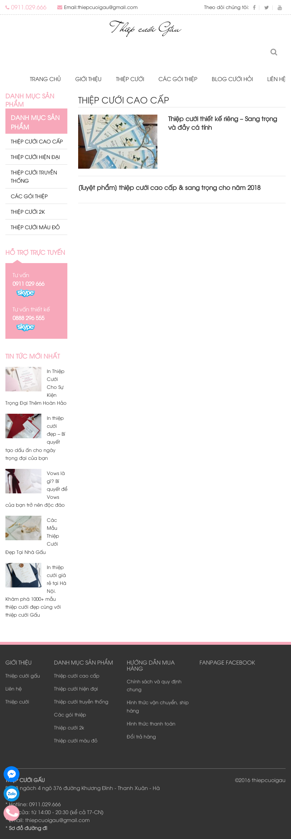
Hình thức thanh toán (151, 723)
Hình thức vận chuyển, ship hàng (158, 706)
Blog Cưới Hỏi (232, 78)
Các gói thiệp (177, 78)
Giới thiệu (88, 78)
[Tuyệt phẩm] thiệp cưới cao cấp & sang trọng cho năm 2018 (169, 187)
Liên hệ (276, 78)
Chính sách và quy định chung (154, 685)
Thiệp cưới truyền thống (34, 176)
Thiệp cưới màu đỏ (35, 226)
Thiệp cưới (130, 78)
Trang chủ (45, 78)
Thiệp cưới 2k (28, 211)
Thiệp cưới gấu (22, 675)
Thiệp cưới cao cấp (37, 141)
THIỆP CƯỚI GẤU (25, 779)
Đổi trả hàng (141, 736)
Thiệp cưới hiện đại (35, 156)
